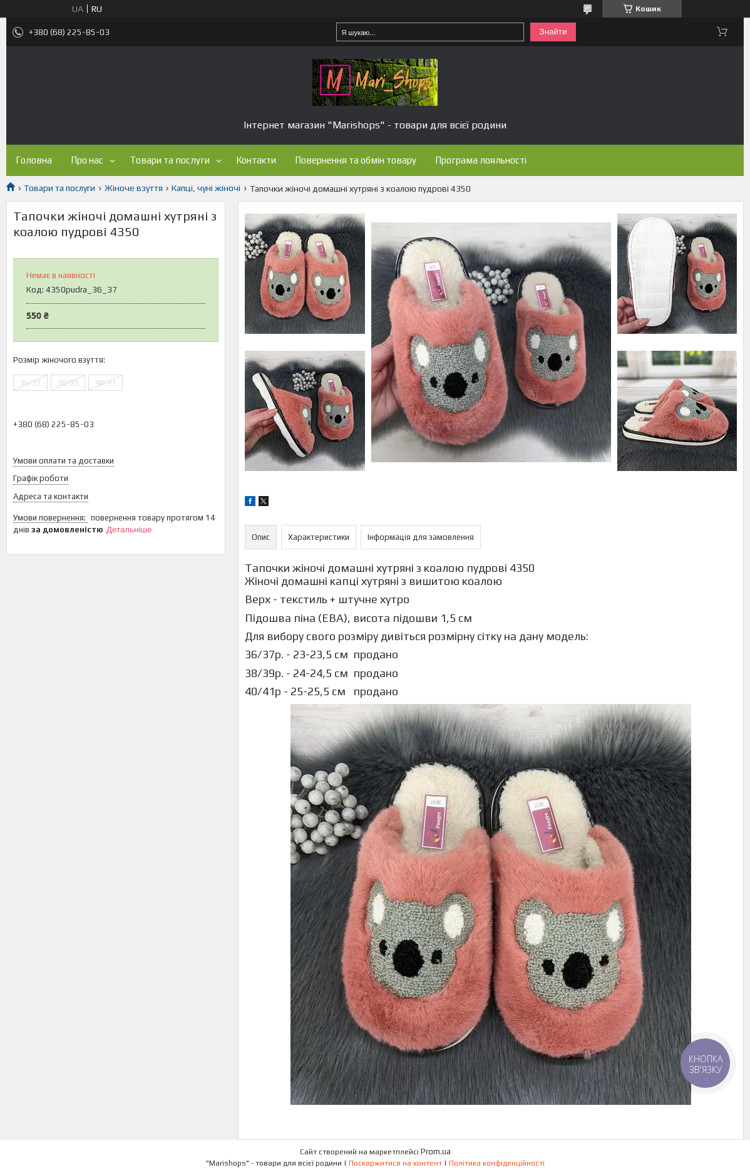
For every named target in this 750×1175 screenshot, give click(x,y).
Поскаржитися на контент (395, 1163)
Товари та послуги (170, 160)
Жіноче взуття (134, 188)
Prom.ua (436, 1151)
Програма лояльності (481, 160)
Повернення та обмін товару (355, 160)
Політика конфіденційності (497, 1163)
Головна (34, 160)
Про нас (87, 160)
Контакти (256, 160)
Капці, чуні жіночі (206, 188)
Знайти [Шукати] (553, 31)
